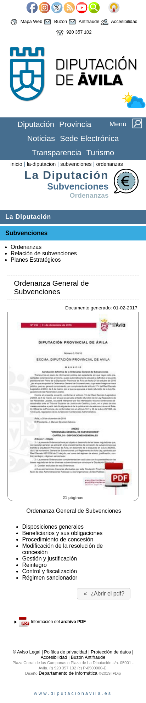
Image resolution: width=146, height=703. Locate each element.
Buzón (54, 22)
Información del (52, 622)
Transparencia (57, 152)
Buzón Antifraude (88, 657)
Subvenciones (78, 186)
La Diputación (66, 175)
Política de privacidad (65, 652)
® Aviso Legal (27, 652)
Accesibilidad (118, 22)
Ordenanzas (89, 195)
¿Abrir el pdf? (103, 594)
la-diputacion (41, 164)
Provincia (75, 124)
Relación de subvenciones (44, 253)
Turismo (100, 152)
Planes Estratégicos (36, 260)
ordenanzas (109, 164)
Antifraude (83, 22)
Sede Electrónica (89, 138)
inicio (16, 164)
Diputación (35, 124)
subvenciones (75, 164)
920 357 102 (73, 32)
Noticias (41, 138)
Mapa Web (25, 22)
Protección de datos (111, 652)
